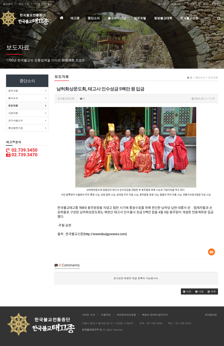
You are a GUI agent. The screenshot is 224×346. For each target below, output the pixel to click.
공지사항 (13, 90)
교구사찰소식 (15, 120)
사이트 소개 (88, 314)
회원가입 (176, 4)
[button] (187, 291)
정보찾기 (192, 4)
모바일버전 (211, 314)
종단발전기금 (15, 128)
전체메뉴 (216, 4)
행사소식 (13, 98)
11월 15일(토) (43, 4)
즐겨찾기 (8, 4)
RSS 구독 (24, 4)
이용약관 (106, 314)
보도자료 (13, 105)
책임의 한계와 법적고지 (155, 314)
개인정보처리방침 (126, 314)
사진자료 (13, 113)
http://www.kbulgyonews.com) (105, 234)
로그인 (161, 4)
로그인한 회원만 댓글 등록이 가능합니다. (136, 278)
